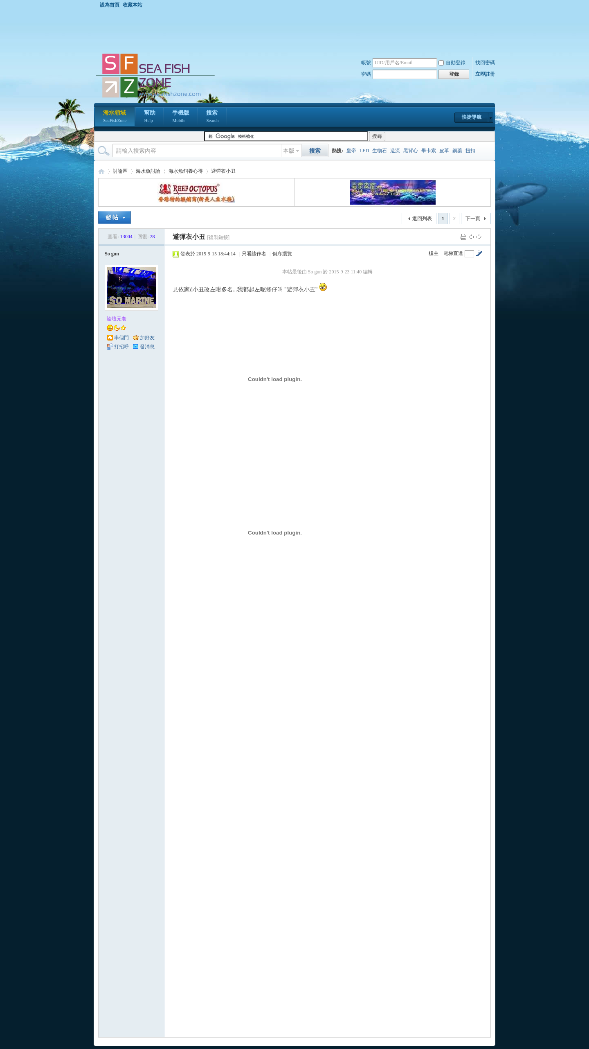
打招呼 (121, 347)
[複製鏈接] (218, 237)
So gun (112, 254)
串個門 (121, 338)
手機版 (180, 117)
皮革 (444, 150)
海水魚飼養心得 (186, 171)
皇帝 (351, 150)
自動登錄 (451, 62)
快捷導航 (471, 117)
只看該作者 (254, 254)
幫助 (149, 117)
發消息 (147, 347)
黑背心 (410, 150)
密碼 (366, 74)
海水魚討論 (148, 171)
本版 (288, 151)
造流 (395, 150)
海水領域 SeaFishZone (101, 171)
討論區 (120, 171)
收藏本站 (132, 5)
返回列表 (422, 218)
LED (364, 150)
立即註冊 (485, 74)
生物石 (379, 150)
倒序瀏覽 (282, 254)
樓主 (433, 253)
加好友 (147, 338)
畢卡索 (428, 150)
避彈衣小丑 (223, 171)
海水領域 (114, 117)
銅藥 (457, 150)
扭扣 (470, 150)
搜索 (212, 117)
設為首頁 (109, 5)
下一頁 (472, 218)
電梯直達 (453, 253)
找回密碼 (485, 62)
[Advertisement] (296, 30)
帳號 (366, 62)
